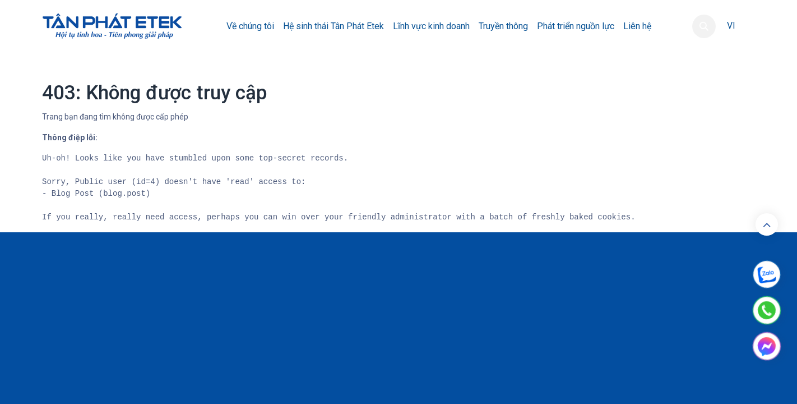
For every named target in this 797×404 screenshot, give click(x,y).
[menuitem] (250, 26)
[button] (704, 26)
